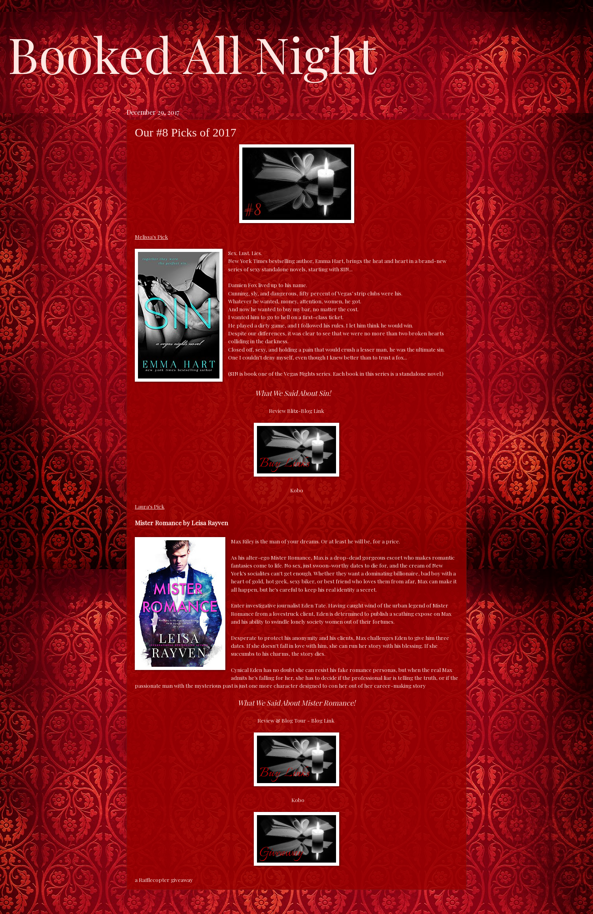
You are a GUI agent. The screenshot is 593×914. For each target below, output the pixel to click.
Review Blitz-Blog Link (296, 410)
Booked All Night (192, 53)
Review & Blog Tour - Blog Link (295, 720)
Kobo (296, 490)
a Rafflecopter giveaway (164, 879)
